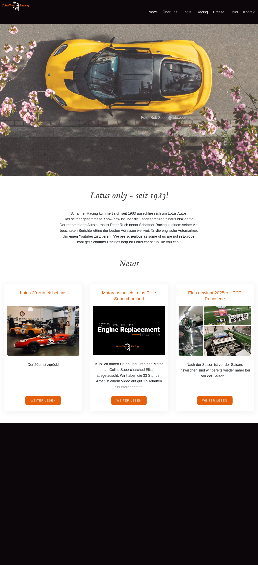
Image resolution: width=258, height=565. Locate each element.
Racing (202, 12)
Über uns (170, 12)
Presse (218, 12)
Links (234, 12)
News (152, 12)
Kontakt (249, 12)
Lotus (187, 12)
